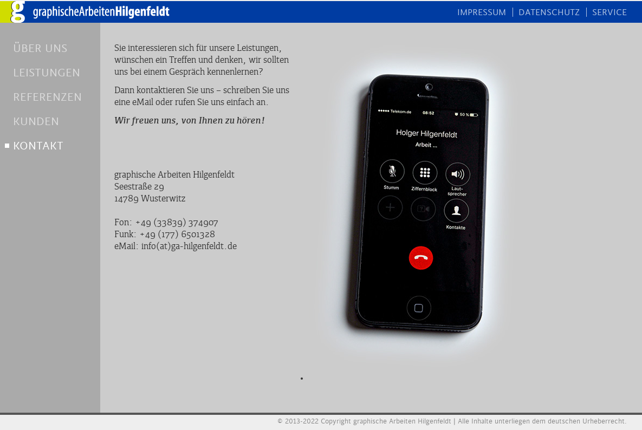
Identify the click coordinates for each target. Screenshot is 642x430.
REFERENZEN (47, 97)
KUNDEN (36, 121)
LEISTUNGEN (46, 73)
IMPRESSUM (481, 12)
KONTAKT (38, 146)
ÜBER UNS (40, 48)
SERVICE (609, 12)
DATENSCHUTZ (549, 12)
